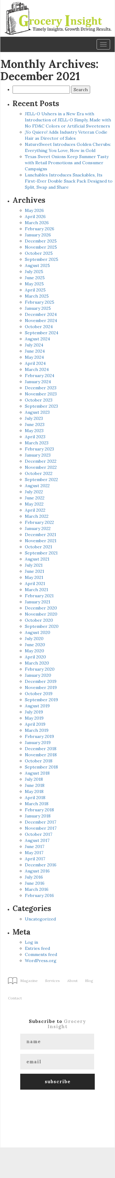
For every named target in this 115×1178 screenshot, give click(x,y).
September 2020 (42, 626)
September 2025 (41, 259)
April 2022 (35, 510)
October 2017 (38, 834)
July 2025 (34, 271)
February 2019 (39, 736)
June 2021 (34, 571)
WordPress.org (40, 960)
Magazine (29, 980)
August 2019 (37, 706)
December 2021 (40, 534)
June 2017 (34, 846)
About (72, 980)
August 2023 (37, 412)
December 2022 (40, 461)
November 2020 (41, 614)
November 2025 (41, 247)
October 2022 (38, 473)
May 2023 (34, 430)
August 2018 (37, 773)
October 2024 (39, 326)
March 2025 (37, 296)
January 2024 (38, 381)
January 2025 (38, 308)
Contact (15, 998)
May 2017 (34, 852)
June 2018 (34, 785)
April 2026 (35, 216)
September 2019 (41, 699)
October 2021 (38, 547)
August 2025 (37, 265)
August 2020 (37, 632)
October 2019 (38, 693)
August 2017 (37, 840)
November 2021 (40, 540)
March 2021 (36, 589)
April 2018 (35, 797)
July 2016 (34, 877)
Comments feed (41, 954)
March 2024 (37, 369)
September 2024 (41, 332)
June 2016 (34, 883)
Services (52, 980)
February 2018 (39, 810)
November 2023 (41, 394)
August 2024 (37, 339)
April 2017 (35, 858)
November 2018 (41, 755)
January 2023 (38, 455)
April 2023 (35, 436)
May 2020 (34, 651)
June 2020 (35, 644)
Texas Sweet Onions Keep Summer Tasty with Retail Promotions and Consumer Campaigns (67, 163)
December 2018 (40, 748)
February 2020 (40, 669)
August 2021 (37, 559)
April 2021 (35, 583)
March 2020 (37, 663)
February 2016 (39, 895)
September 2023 (41, 406)
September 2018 (41, 767)
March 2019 (36, 730)
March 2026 (37, 222)
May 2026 (34, 210)
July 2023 (34, 418)
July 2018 (34, 779)
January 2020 (38, 675)
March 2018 (36, 803)
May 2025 (34, 284)
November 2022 (41, 467)
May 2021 (34, 577)
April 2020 (35, 657)
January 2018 (38, 816)
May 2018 (34, 791)
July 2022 (34, 492)
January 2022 (38, 528)
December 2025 (41, 241)
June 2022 (34, 498)
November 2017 (40, 828)
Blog (89, 980)
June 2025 (35, 277)
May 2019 (34, 718)
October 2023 (38, 400)
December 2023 (40, 388)
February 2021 (39, 595)
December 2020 (41, 608)
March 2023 (36, 443)
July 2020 (34, 638)
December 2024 (41, 314)
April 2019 (35, 724)
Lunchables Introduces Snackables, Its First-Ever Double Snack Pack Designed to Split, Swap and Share (69, 181)
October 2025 (39, 253)
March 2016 (36, 889)
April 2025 (35, 290)
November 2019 (41, 687)
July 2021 (34, 565)
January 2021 (37, 602)
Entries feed (37, 948)
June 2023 (34, 424)
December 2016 (40, 865)
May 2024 (34, 357)
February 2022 (39, 522)
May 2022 (34, 504)
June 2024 (35, 351)
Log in (31, 942)
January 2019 (38, 742)
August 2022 (37, 485)
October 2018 (38, 761)
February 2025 (39, 302)
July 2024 (34, 345)
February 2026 (39, 229)
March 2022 (36, 516)
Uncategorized (40, 919)
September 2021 (41, 553)
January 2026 (38, 235)
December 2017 (40, 822)
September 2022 (41, 479)
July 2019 (34, 712)
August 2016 (37, 871)
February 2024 (39, 375)
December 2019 (40, 681)
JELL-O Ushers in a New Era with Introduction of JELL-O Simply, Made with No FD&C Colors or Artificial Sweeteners (68, 120)
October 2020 (39, 620)
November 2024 (41, 320)
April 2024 (35, 363)
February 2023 (39, 449)
